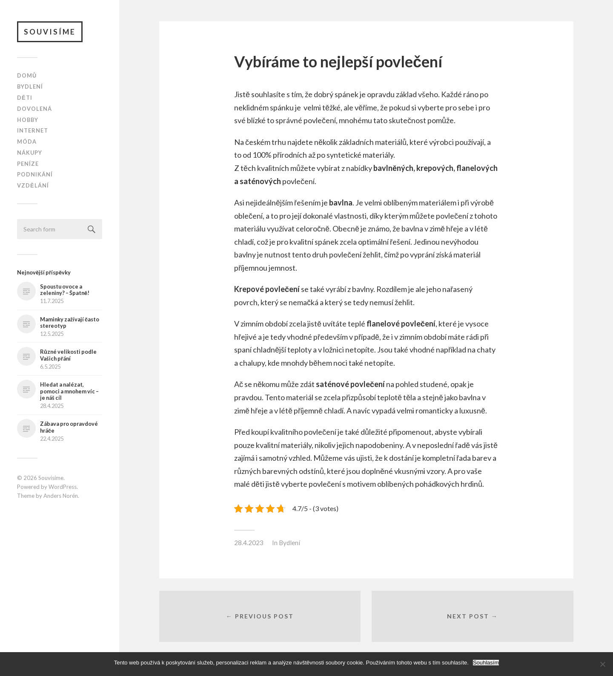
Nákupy (29, 152)
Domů (27, 75)
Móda (27, 141)
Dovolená (34, 108)
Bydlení (30, 86)
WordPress (63, 486)
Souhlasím (486, 662)
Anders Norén (60, 495)
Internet (32, 130)
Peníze (28, 163)
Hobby (27, 119)
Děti (24, 97)
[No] (602, 664)
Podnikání (35, 174)
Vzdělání (33, 185)
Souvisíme (50, 31)
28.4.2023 (249, 542)
